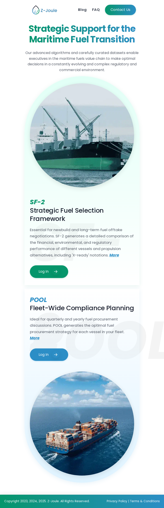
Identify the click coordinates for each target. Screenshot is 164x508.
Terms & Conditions (145, 501)
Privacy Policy (117, 501)
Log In (49, 271)
